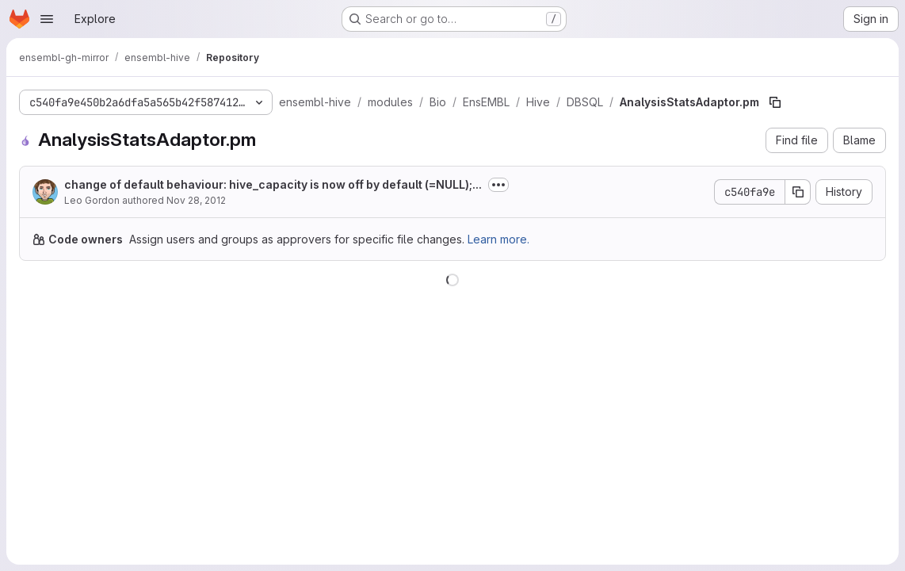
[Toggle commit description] (498, 185)
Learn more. (498, 239)
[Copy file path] (775, 102)
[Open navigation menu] (46, 19)
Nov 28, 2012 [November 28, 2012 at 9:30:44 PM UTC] (196, 200)
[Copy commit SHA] (798, 192)
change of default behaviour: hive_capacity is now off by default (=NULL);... (273, 184)
